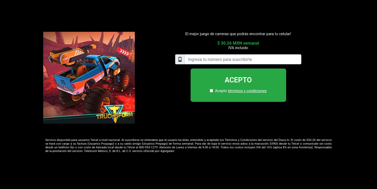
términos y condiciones (247, 91)
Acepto (238, 80)
